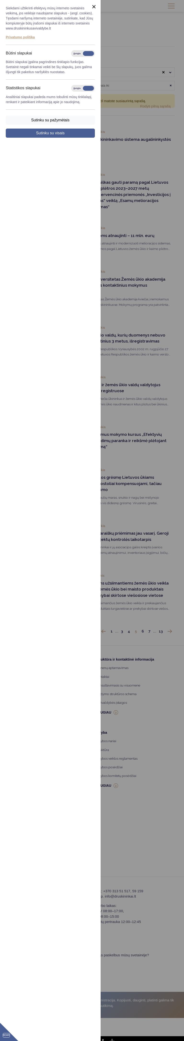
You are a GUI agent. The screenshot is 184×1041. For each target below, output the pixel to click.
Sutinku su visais (50, 133)
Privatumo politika (20, 37)
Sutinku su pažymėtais (50, 120)
